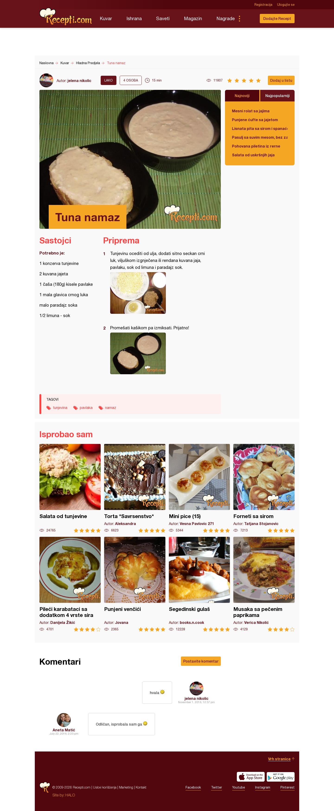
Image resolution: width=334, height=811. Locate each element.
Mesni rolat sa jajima (251, 111)
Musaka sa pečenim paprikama (264, 584)
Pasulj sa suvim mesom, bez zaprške (260, 137)
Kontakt (141, 787)
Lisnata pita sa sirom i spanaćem (260, 128)
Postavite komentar (200, 661)
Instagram (262, 787)
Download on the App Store (251, 777)
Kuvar (106, 18)
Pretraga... (248, 18)
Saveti (163, 18)
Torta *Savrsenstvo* (134, 488)
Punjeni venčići (134, 584)
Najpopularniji (277, 95)
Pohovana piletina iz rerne (256, 146)
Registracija (263, 4)
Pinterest (287, 787)
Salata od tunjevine (70, 488)
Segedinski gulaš (199, 584)
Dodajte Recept (277, 18)
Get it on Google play (281, 777)
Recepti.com (66, 17)
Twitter (216, 787)
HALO (70, 795)
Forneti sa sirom (264, 488)
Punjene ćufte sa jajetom (255, 119)
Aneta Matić (64, 730)
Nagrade (225, 18)
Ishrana (134, 18)
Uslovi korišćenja (104, 787)
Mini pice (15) (199, 488)
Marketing (126, 787)
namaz (110, 408)
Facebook (193, 787)
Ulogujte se (286, 4)
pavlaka (86, 408)
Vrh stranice (279, 759)
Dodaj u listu (281, 80)
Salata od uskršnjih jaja (253, 155)
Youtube (238, 787)
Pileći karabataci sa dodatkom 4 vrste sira (70, 584)
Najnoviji (242, 95)
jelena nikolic (79, 80)
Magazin (193, 18)
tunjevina (60, 408)
